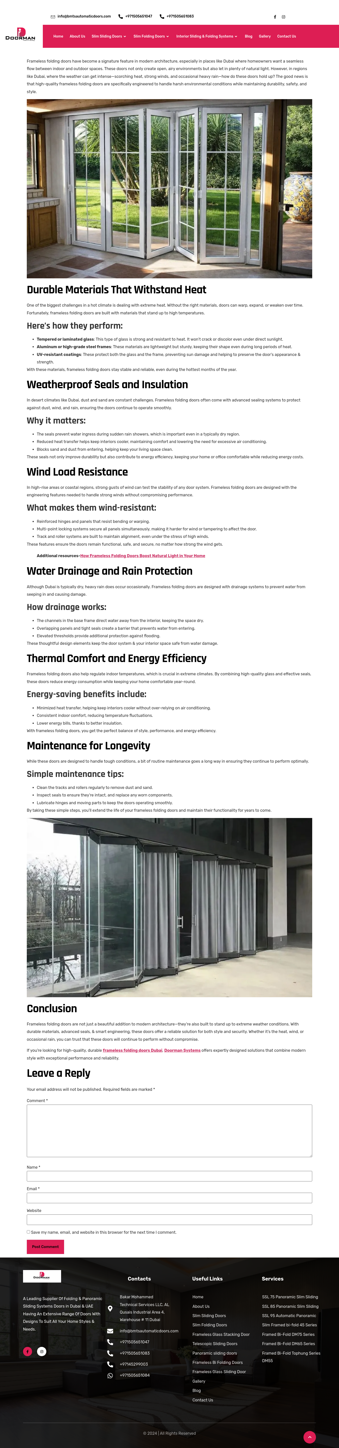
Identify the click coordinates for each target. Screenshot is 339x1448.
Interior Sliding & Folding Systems (207, 36)
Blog (248, 36)
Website (34, 1211)
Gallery (265, 36)
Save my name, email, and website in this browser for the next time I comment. (104, 1232)
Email (33, 1189)
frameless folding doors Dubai (132, 1050)
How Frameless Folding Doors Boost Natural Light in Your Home (142, 555)
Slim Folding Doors (152, 36)
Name (33, 1167)
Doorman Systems (182, 1050)
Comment (37, 1101)
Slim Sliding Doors (109, 36)
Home (58, 36)
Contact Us (286, 36)
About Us (77, 36)
